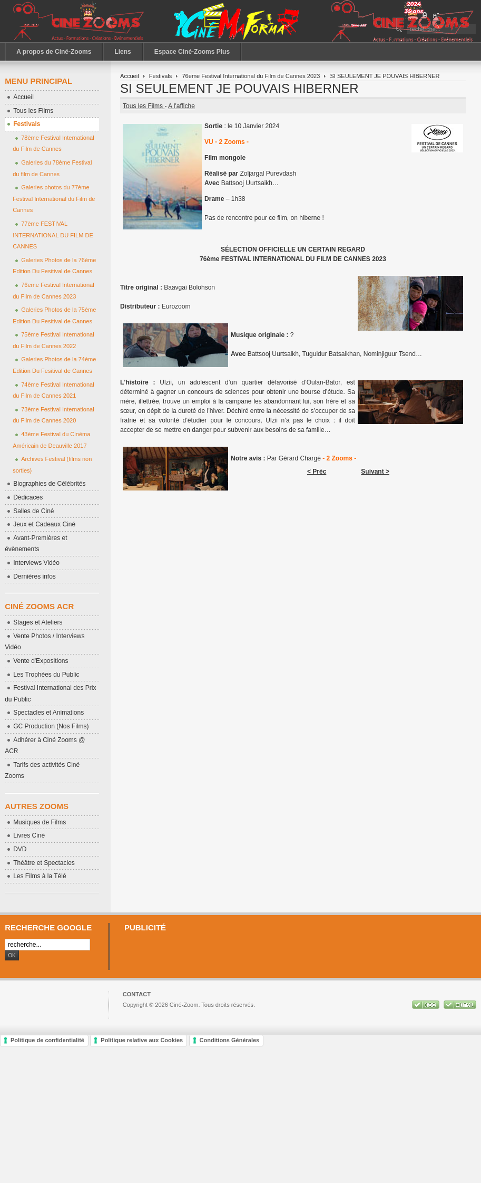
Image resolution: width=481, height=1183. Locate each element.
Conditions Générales (230, 1040)
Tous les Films (143, 106)
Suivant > (375, 471)
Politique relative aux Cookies (142, 1040)
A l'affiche (181, 106)
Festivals (160, 76)
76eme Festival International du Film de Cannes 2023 (251, 76)
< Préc (316, 471)
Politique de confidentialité (47, 1040)
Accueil (129, 76)
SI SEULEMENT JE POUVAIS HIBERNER (239, 88)
